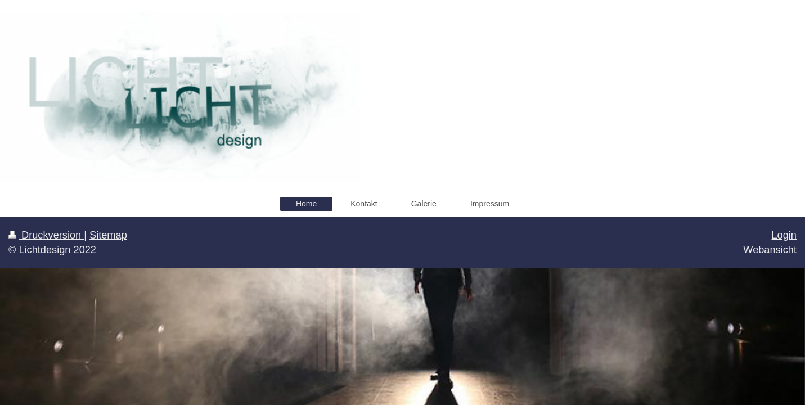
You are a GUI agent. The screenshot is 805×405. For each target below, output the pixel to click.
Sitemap (108, 235)
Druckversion (46, 235)
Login (784, 235)
